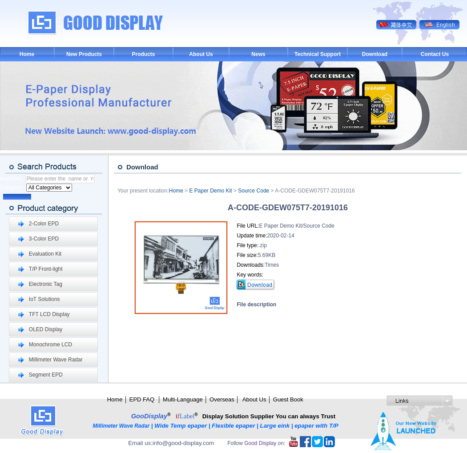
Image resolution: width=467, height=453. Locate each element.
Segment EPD (46, 375)
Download (374, 54)
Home (27, 54)
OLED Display (45, 329)
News (258, 54)
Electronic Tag (45, 284)
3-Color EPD (44, 239)
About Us (201, 54)
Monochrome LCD (50, 344)
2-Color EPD (44, 223)
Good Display (260, 443)
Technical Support (317, 54)
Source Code (253, 191)
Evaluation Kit (45, 254)
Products (143, 54)
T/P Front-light (46, 269)
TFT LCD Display (49, 314)
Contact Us (435, 54)
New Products (84, 54)
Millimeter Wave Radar (56, 360)
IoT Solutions (44, 299)
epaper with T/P (317, 425)
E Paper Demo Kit (210, 191)
